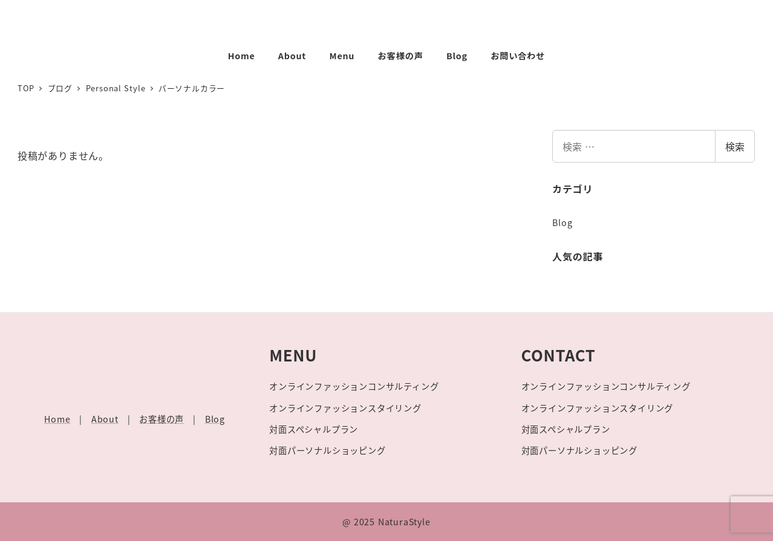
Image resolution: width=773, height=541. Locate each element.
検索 (735, 146)
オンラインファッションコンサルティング (354, 386)
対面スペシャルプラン (313, 429)
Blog (562, 222)
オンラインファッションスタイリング (345, 408)
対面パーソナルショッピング (327, 450)
